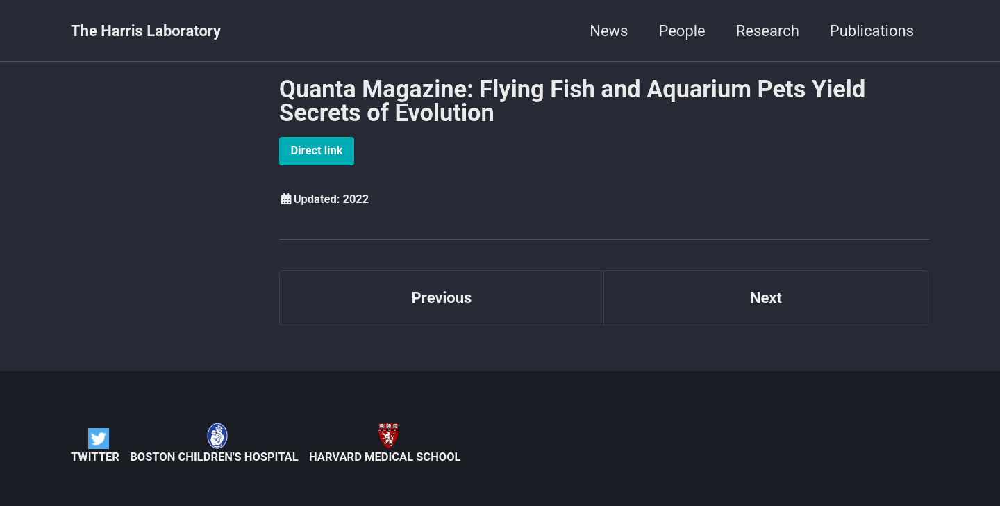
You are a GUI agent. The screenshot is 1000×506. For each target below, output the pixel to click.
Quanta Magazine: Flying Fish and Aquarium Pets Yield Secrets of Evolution (572, 100)
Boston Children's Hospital (214, 443)
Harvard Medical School (384, 443)
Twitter (95, 446)
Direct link (317, 150)
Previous (442, 298)
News (609, 31)
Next (766, 298)
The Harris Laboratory (146, 31)
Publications (872, 31)
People (681, 31)
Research (767, 31)
